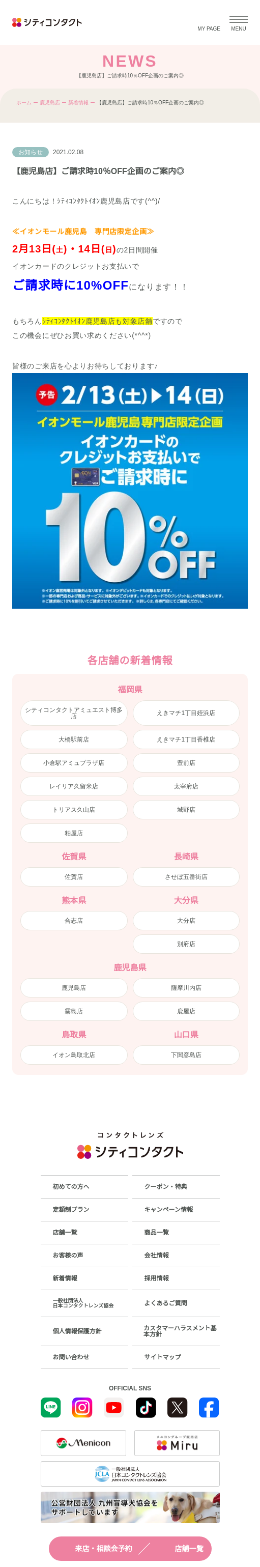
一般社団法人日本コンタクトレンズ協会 (83, 1303)
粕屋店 (74, 833)
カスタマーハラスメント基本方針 (180, 1331)
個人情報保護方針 (77, 1331)
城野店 (186, 809)
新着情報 (78, 102)
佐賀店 (74, 876)
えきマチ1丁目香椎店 (186, 739)
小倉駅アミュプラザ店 (73, 762)
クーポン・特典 (166, 1186)
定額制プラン (71, 1209)
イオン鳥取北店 (73, 1055)
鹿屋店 (186, 1011)
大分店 (186, 920)
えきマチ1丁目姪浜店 (186, 713)
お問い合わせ (71, 1357)
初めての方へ (71, 1186)
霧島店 (74, 1011)
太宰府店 (186, 786)
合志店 (74, 920)
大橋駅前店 (74, 739)
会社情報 (157, 1255)
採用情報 (157, 1278)
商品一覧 (157, 1232)
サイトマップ (163, 1357)
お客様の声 (68, 1255)
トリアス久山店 (73, 809)
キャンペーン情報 (169, 1209)
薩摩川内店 (186, 987)
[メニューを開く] (238, 22)
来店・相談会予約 (94, 1549)
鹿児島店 (50, 102)
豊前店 (186, 762)
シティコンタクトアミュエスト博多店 (74, 713)
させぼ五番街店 (186, 876)
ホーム (24, 102)
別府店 (186, 944)
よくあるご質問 (166, 1303)
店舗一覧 (180, 1549)
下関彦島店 (186, 1055)
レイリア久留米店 (73, 786)
